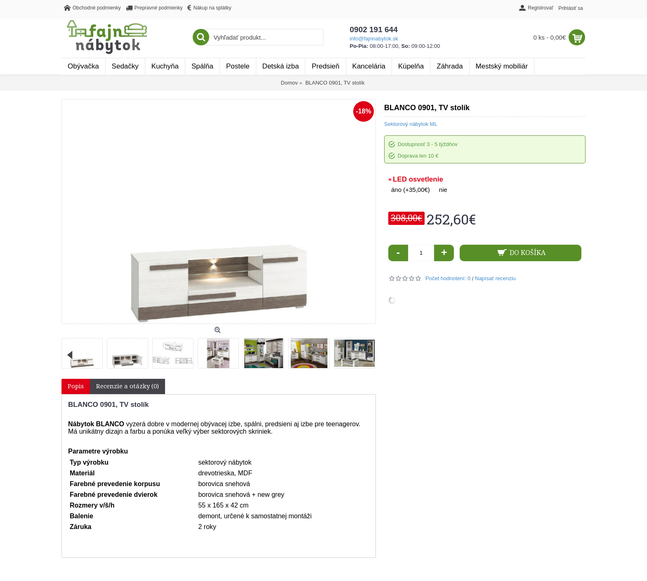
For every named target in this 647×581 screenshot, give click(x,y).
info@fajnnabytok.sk (374, 38)
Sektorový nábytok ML (410, 124)
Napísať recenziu (495, 278)
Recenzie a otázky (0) (127, 386)
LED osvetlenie (418, 179)
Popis (76, 386)
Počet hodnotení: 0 (447, 278)
